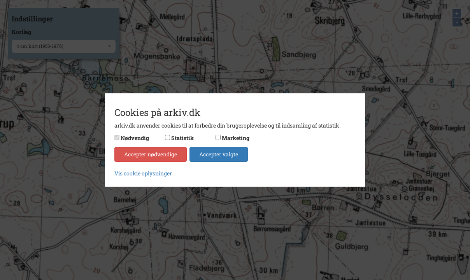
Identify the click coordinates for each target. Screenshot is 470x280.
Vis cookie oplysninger (143, 173)
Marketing (235, 138)
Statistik (182, 138)
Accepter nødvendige (150, 154)
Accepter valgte (218, 154)
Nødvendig (135, 138)
